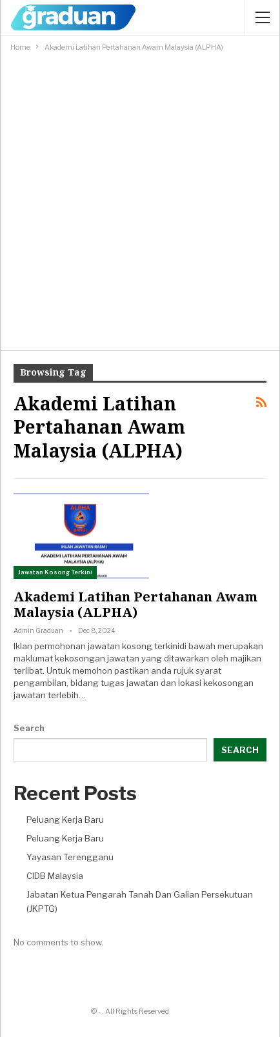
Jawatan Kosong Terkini (55, 572)
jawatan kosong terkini (133, 646)
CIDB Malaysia (54, 876)
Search (29, 728)
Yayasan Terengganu (70, 857)
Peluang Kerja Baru (65, 819)
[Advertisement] (140, 201)
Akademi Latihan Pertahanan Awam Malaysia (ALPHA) (135, 604)
